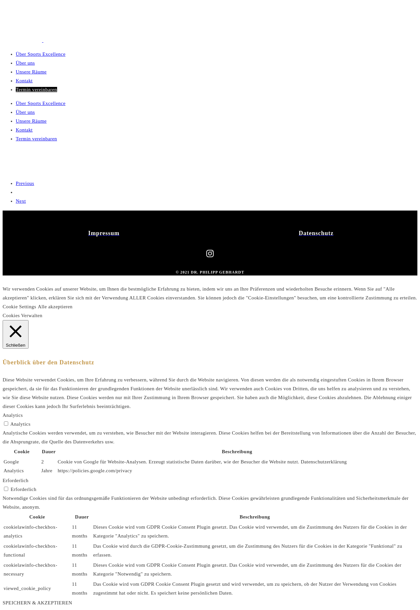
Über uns (25, 63)
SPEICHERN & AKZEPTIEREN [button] (37, 602)
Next (21, 201)
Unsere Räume (31, 71)
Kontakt (24, 80)
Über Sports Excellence (41, 54)
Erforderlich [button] (16, 480)
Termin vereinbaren (36, 89)
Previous (25, 183)
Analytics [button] (13, 415)
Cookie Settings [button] (19, 306)
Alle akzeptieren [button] (55, 306)
